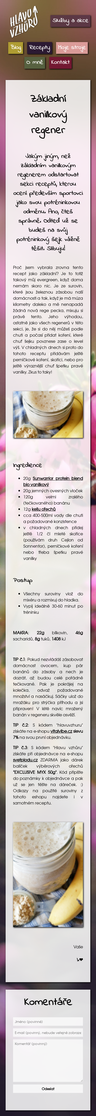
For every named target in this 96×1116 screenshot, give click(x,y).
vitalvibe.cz (61, 731)
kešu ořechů (44, 509)
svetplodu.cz (25, 760)
